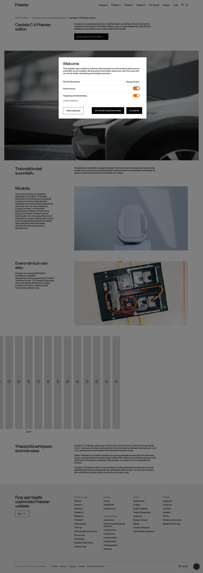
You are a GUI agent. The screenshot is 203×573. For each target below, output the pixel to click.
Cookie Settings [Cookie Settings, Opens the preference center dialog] (70, 100)
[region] (103, 88)
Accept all (134, 110)
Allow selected (73, 111)
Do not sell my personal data (108, 110)
